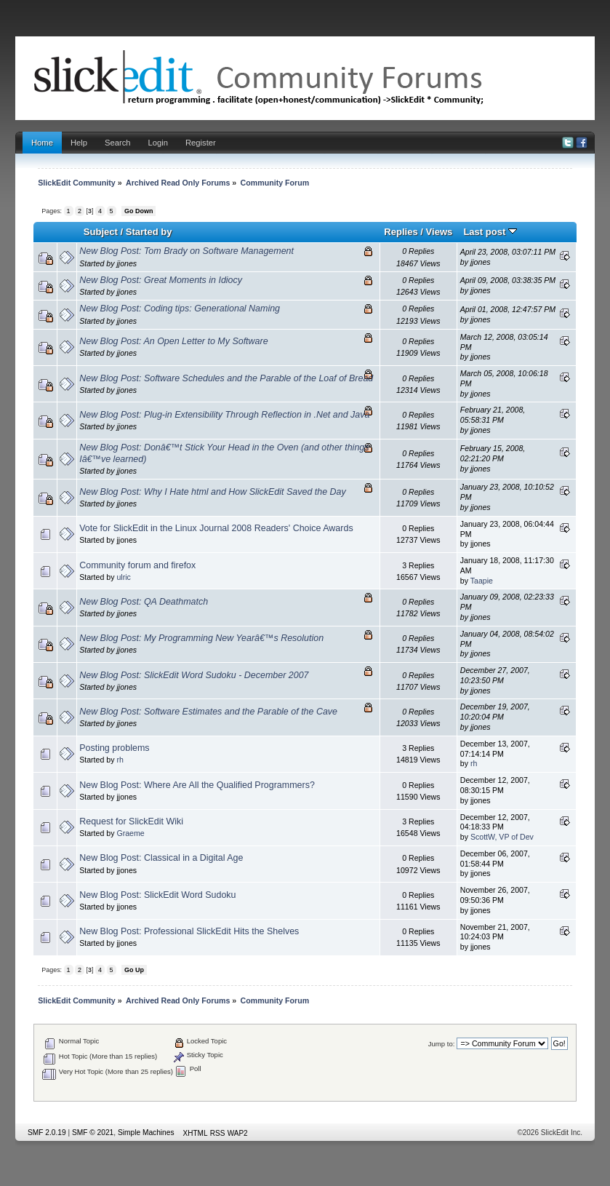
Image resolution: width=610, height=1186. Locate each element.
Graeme (130, 833)
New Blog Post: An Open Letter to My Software (173, 341)
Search (118, 142)
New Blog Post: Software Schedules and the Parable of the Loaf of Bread (226, 378)
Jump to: (441, 1044)
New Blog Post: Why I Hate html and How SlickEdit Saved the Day (212, 492)
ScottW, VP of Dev (502, 836)
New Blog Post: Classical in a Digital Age (161, 858)
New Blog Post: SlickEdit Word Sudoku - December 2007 (193, 675)
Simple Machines (146, 1133)
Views (439, 231)
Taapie (481, 580)
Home (42, 142)
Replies (400, 231)
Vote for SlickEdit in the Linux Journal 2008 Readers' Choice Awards (216, 528)
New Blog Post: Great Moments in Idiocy (160, 280)
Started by (149, 231)
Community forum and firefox (137, 565)
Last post (490, 231)
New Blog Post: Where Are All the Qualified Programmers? (197, 785)
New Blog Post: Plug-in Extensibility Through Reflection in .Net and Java (224, 415)
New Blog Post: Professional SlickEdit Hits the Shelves (189, 931)
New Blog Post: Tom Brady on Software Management (186, 251)
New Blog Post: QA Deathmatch (143, 602)
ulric (123, 577)
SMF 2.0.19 (47, 1133)
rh (119, 759)
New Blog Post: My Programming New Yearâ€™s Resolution (201, 638)
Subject (101, 231)
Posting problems (114, 748)
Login (158, 142)
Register (200, 142)
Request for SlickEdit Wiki (131, 821)
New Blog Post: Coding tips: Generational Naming (179, 308)
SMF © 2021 (92, 1133)
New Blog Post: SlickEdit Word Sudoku (157, 895)
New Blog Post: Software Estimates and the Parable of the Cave (208, 712)
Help (79, 142)
